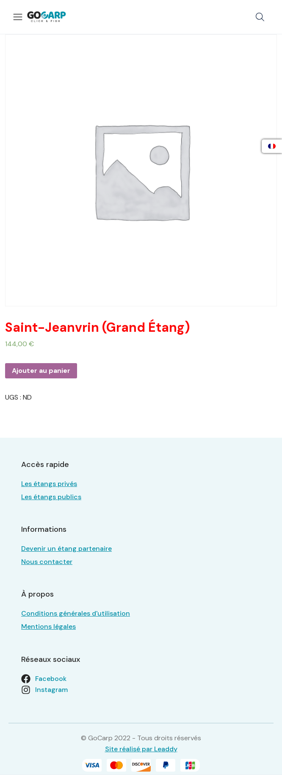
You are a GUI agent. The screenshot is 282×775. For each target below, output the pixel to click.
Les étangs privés (49, 483)
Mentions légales (48, 626)
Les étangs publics (51, 496)
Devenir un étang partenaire (66, 548)
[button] (260, 17)
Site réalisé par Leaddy (141, 748)
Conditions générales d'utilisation (75, 613)
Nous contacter (46, 561)
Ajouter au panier (41, 370)
